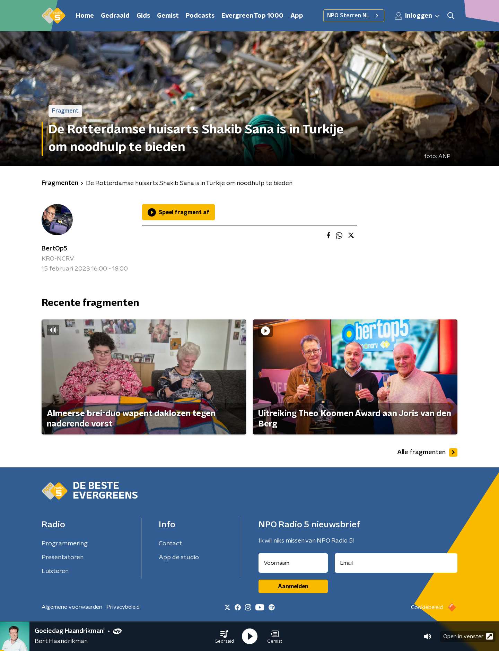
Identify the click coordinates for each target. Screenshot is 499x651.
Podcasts (200, 16)
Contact (170, 543)
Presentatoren (63, 557)
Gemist (168, 16)
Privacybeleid (123, 607)
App (296, 16)
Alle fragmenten (427, 452)
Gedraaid (115, 16)
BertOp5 (54, 249)
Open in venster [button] (468, 636)
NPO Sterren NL (353, 15)
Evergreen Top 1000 (252, 16)
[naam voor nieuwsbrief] (293, 563)
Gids (143, 16)
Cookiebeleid (427, 607)
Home (85, 16)
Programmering (65, 543)
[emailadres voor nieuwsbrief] (396, 563)
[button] (224, 636)
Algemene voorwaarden (72, 607)
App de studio (179, 557)
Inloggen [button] (417, 16)
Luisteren (55, 571)
